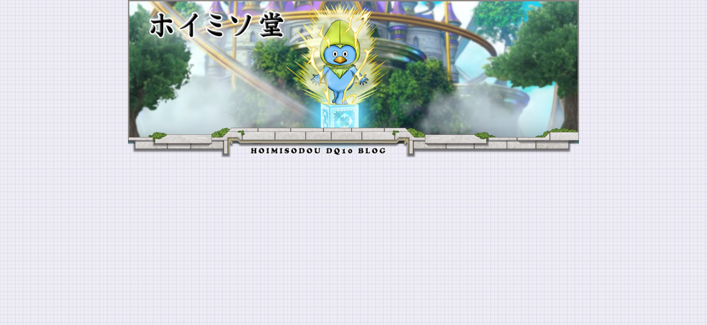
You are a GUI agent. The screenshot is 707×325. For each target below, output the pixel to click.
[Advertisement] (353, 225)
